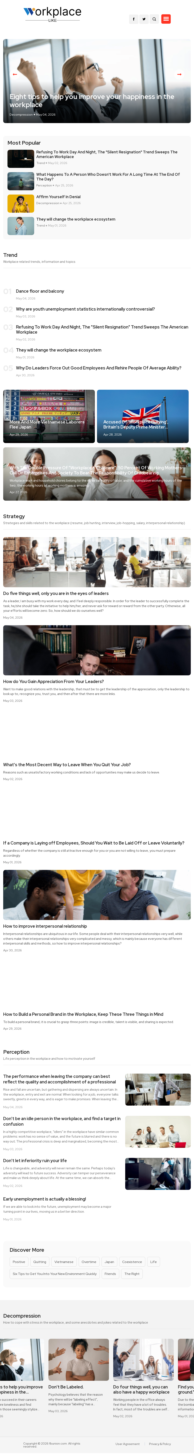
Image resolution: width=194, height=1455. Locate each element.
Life (156, 1263)
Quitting (40, 1263)
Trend (40, 164)
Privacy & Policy (160, 1445)
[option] (97, 81)
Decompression (21, 116)
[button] (166, 19)
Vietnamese (65, 1263)
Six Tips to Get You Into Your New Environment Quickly (55, 1275)
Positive (19, 1263)
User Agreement (128, 1445)
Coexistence (135, 1263)
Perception (44, 186)
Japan (112, 1263)
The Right (133, 1275)
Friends (111, 1275)
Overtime (90, 1263)
